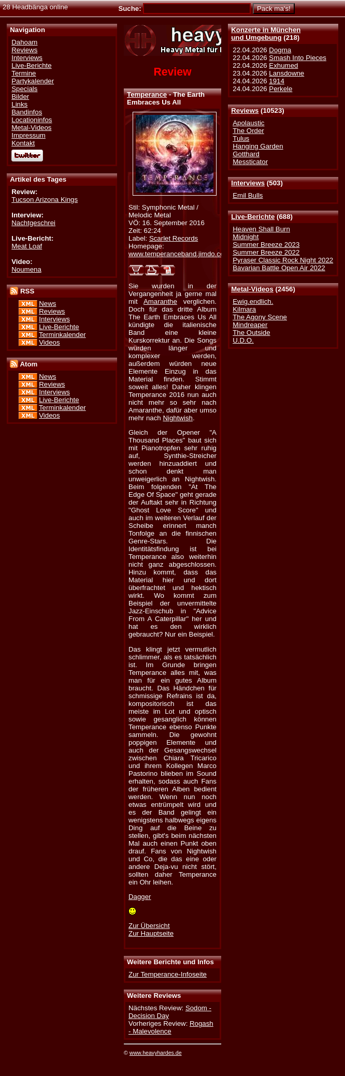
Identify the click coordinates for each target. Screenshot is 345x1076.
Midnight (245, 237)
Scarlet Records (173, 238)
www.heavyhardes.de (156, 1053)
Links (19, 104)
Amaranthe (160, 301)
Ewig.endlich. (253, 301)
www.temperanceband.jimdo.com (178, 254)
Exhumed (283, 65)
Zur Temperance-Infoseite (167, 974)
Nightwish (178, 418)
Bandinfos (26, 112)
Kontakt (23, 143)
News (47, 303)
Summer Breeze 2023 (266, 244)
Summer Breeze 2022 (266, 252)
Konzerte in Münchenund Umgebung (265, 33)
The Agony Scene (260, 317)
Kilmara (244, 309)
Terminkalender (62, 334)
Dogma (280, 50)
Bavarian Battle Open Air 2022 (279, 268)
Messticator (250, 162)
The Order (248, 131)
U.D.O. (243, 340)
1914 (276, 81)
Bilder (20, 96)
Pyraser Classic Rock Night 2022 (283, 260)
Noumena (26, 269)
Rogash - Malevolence (170, 1027)
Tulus (241, 138)
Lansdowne (286, 73)
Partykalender (32, 81)
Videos (49, 342)
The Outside (251, 332)
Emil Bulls (248, 195)
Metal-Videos (252, 289)
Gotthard (246, 154)
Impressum (28, 135)
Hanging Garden (258, 146)
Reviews (244, 110)
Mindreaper (250, 325)
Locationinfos (31, 120)
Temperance (147, 94)
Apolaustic (248, 123)
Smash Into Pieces (297, 58)
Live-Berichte (253, 216)
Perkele (280, 89)
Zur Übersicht (149, 926)
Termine (23, 73)
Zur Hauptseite (151, 933)
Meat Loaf (26, 246)
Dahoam (24, 42)
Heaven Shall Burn (261, 229)
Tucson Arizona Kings (44, 199)
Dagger (139, 897)
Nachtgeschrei (33, 223)
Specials (24, 89)
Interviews (248, 183)
